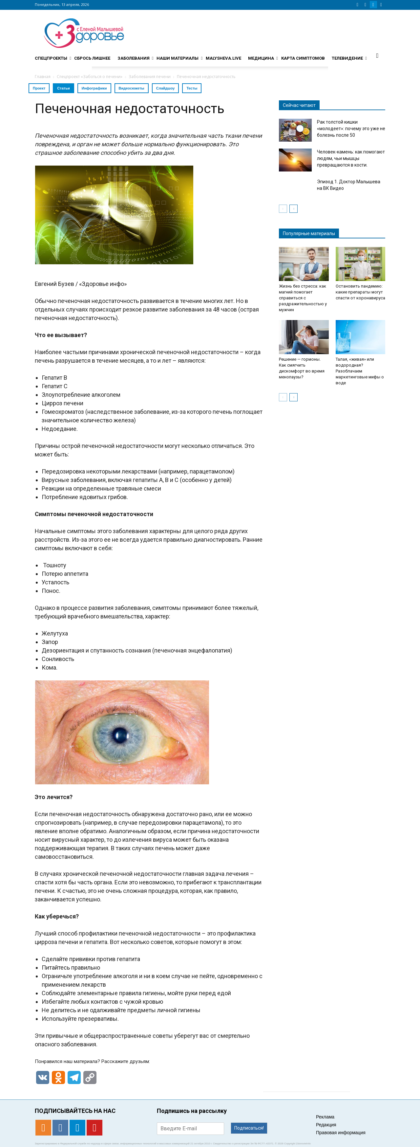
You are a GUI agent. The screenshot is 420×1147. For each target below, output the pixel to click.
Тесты (191, 88)
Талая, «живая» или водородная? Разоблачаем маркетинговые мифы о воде (360, 371)
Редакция (326, 1124)
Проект (39, 88)
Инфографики (94, 88)
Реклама (325, 1116)
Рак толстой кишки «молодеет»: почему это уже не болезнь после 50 (351, 128)
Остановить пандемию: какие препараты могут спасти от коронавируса (360, 292)
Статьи (63, 88)
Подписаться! (249, 1128)
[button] (377, 55)
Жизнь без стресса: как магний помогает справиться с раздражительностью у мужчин (303, 298)
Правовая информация (341, 1132)
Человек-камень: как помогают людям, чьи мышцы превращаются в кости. (351, 158)
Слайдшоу (165, 88)
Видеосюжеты (131, 88)
